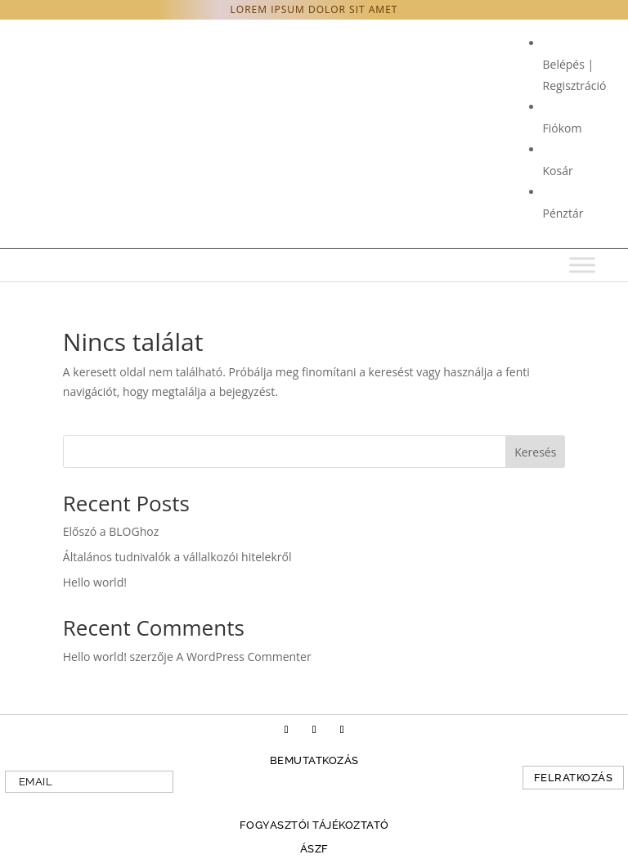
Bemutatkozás (314, 760)
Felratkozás (573, 777)
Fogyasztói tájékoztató (314, 825)
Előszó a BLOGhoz (111, 531)
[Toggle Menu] (582, 264)
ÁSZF (314, 849)
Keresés (535, 452)
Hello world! (95, 582)
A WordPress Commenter (243, 656)
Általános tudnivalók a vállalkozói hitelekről (177, 556)
